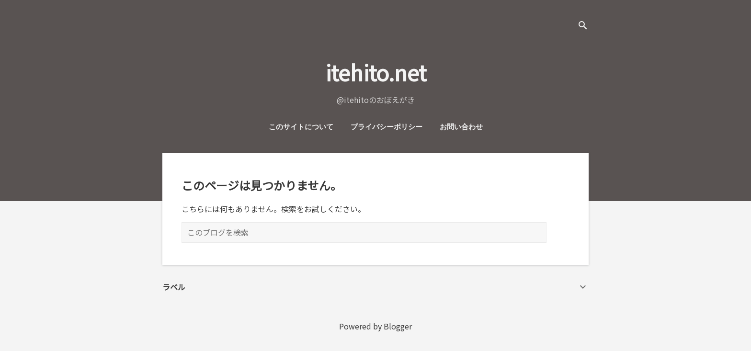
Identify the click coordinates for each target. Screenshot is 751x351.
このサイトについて (301, 127)
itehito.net (375, 72)
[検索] (583, 26)
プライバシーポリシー (386, 127)
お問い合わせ (461, 127)
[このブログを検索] (364, 232)
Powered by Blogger (375, 326)
